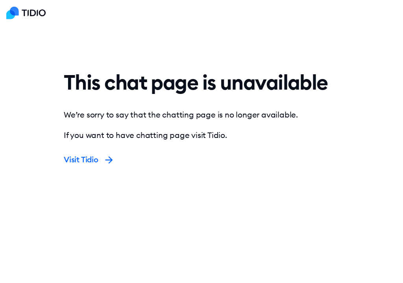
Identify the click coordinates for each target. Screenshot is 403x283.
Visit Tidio (89, 159)
